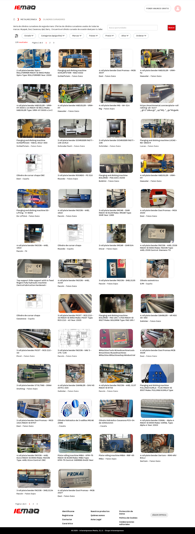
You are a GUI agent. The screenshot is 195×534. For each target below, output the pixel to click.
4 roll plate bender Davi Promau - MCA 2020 (158, 211)
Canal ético (67, 523)
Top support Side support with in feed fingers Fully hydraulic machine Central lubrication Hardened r (35, 283)
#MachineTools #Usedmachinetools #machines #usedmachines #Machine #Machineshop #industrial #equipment (117, 354)
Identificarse (68, 511)
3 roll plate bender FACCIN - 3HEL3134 (35, 490)
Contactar (67, 519)
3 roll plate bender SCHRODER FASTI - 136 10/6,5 (76, 141)
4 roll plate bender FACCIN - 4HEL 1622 (74, 211)
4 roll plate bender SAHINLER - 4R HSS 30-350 (158, 316)
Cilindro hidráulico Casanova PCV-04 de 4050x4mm (116, 421)
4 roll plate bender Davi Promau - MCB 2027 (76, 491)
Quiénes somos (98, 515)
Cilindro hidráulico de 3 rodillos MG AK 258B (76, 421)
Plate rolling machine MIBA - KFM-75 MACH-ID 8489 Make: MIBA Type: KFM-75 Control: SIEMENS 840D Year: (76, 458)
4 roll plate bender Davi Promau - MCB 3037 (117, 71)
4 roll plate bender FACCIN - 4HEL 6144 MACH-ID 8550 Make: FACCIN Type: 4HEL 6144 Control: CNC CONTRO (33, 459)
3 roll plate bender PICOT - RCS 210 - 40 (34, 351)
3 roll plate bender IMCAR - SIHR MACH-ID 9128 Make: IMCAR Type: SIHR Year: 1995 (115, 213)
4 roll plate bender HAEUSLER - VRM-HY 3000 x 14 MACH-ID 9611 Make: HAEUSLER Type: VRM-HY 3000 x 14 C (35, 108)
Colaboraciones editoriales (126, 523)
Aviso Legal (96, 519)
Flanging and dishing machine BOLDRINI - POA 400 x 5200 (113, 176)
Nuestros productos (100, 511)
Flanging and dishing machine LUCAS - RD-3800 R (158, 141)
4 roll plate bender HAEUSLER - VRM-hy (158, 71)
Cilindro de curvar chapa (69, 245)
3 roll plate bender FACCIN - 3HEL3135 (117, 280)
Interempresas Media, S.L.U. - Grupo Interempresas (101, 530)
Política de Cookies (128, 518)
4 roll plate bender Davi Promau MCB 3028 (157, 351)
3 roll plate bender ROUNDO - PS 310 (75, 175)
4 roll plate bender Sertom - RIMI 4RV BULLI (158, 456)
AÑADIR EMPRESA (159, 515)
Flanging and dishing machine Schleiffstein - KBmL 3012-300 (32, 141)
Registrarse (67, 515)
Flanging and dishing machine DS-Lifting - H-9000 (33, 211)
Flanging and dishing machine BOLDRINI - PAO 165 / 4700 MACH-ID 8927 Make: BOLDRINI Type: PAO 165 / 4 (117, 319)
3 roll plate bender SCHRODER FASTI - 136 (117, 141)
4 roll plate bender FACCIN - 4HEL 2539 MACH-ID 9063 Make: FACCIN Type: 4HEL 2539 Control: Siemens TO (158, 248)
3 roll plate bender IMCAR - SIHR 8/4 (116, 245)
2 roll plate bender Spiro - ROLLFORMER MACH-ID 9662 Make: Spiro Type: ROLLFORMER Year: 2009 (34, 73)
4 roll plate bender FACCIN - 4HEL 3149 (74, 281)
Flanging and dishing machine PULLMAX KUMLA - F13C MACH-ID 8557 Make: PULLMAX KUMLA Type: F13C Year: (156, 389)
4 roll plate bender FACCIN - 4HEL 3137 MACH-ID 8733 (117, 386)
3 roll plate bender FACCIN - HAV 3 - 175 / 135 (74, 351)
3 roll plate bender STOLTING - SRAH (34, 385)
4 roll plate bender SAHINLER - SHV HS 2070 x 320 (76, 386)
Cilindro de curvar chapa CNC (31, 175)
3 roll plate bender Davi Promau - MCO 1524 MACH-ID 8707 (35, 421)
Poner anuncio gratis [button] (157, 8)
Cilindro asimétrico (149, 280)
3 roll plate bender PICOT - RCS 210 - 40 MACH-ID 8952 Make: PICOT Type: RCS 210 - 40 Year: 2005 (75, 318)
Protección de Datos (126, 512)
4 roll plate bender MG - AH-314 (114, 105)
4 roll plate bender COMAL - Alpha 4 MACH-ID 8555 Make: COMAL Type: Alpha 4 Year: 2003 (157, 422)
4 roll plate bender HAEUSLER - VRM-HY (75, 106)
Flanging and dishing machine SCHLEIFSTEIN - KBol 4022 (72, 71)
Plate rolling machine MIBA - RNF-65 (116, 455)
